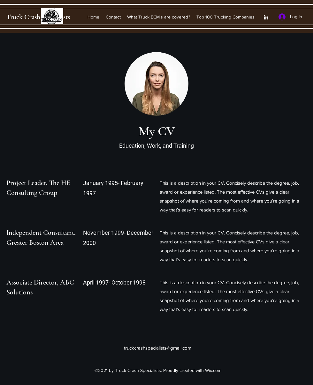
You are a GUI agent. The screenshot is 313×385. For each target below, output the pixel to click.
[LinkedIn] (266, 17)
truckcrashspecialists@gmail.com (157, 348)
